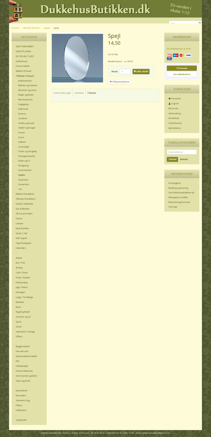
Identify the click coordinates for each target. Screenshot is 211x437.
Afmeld (184, 159)
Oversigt (172, 206)
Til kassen (181, 68)
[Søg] (200, 23)
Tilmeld (172, 159)
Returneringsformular (179, 202)
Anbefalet (79, 92)
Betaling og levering (178, 187)
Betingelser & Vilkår (178, 197)
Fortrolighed (174, 183)
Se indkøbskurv (181, 74)
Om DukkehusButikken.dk (181, 192)
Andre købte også (62, 92)
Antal (114, 71)
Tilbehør (91, 92)
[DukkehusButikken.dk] (105, 11)
